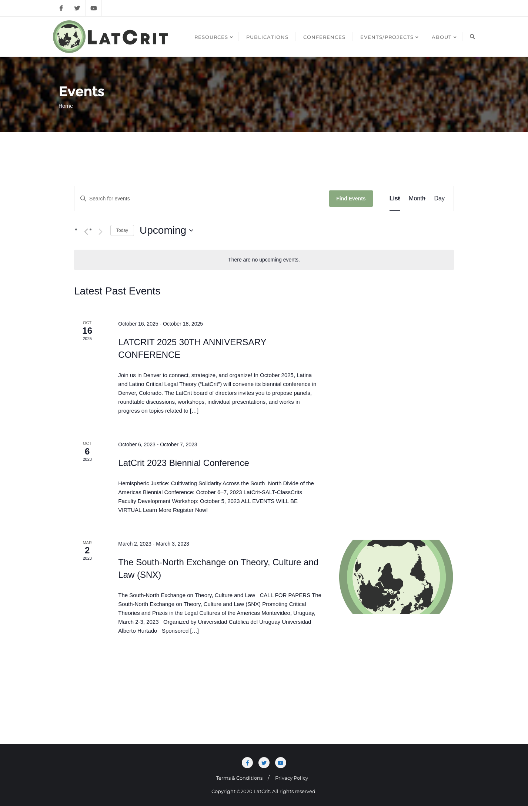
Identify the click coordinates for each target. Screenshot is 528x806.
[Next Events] (100, 231)
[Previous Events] (85, 231)
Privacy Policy (291, 778)
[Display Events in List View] (395, 198)
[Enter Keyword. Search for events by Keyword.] (201, 198)
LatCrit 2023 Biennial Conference (183, 463)
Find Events (350, 199)
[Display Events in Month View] (417, 198)
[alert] (264, 260)
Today (122, 230)
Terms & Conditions (239, 778)
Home (66, 105)
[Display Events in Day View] (439, 198)
